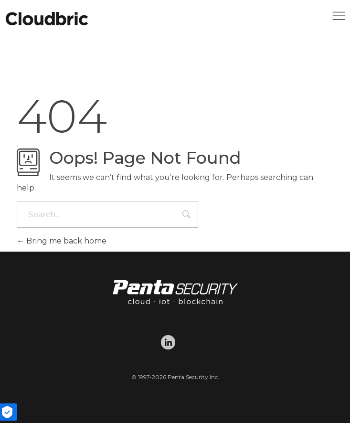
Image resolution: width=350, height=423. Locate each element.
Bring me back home (61, 240)
